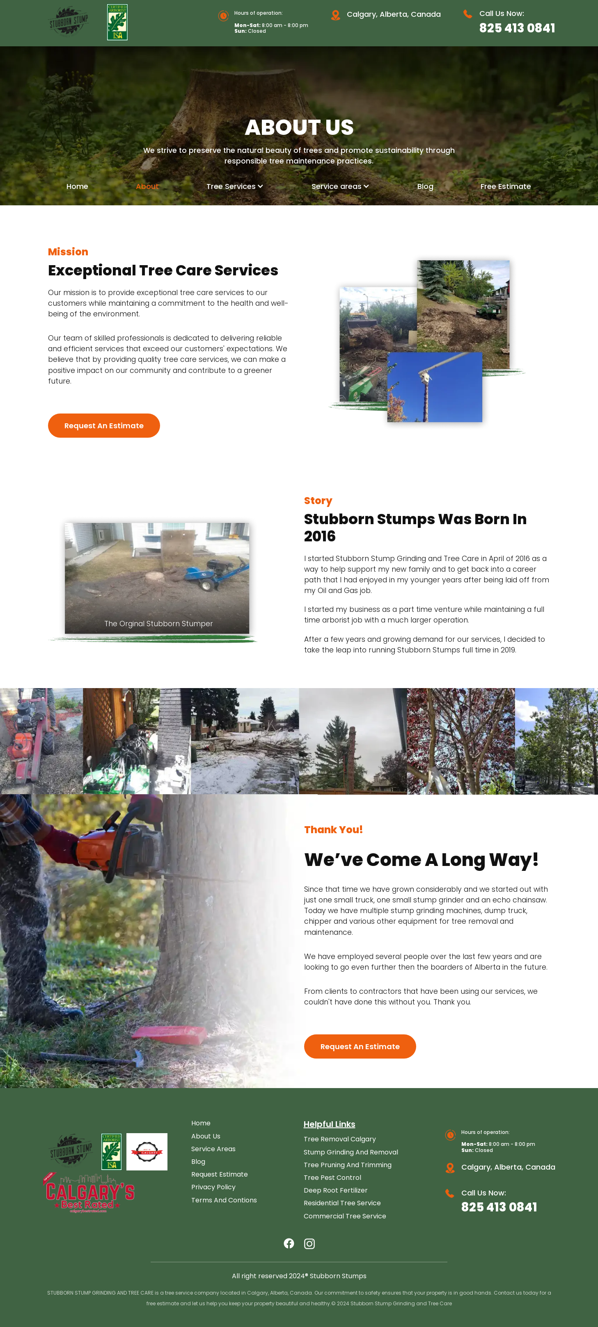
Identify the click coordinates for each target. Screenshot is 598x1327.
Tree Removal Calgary (340, 1139)
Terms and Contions (224, 1200)
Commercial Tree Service (345, 1216)
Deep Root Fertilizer (336, 1190)
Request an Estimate (104, 425)
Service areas (337, 186)
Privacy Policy (213, 1187)
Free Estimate (506, 186)
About (147, 186)
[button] (235, 186)
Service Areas (213, 1149)
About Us (205, 1136)
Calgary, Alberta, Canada (394, 14)
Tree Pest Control (332, 1178)
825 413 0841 (517, 28)
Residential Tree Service (342, 1203)
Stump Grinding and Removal (351, 1152)
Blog (425, 186)
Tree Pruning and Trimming (348, 1165)
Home (77, 186)
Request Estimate (219, 1174)
